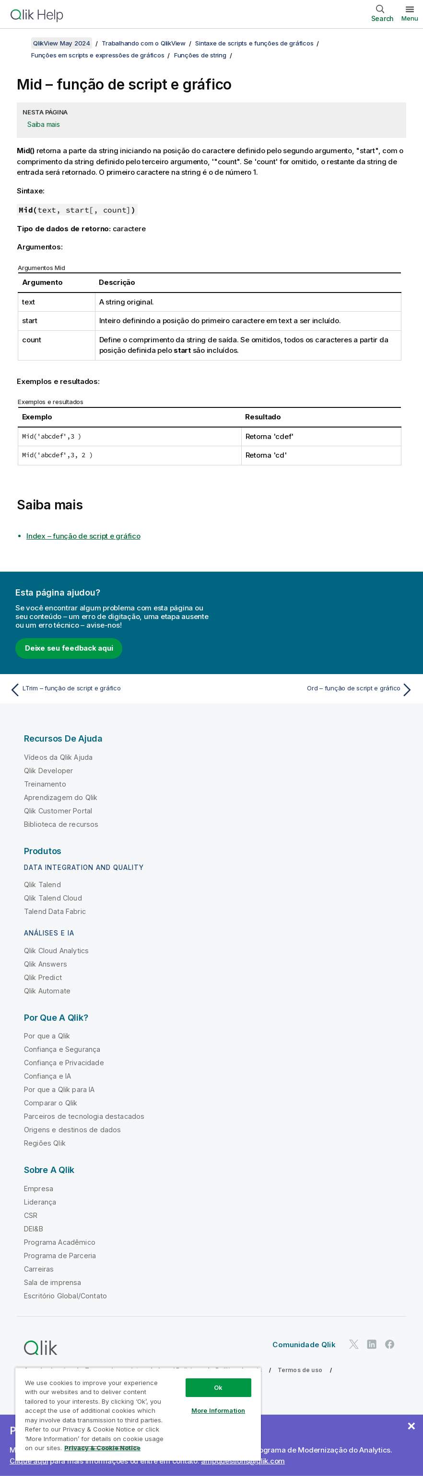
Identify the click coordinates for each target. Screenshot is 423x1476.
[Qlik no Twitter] (354, 1344)
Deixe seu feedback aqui (69, 648)
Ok (218, 1387)
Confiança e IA (47, 1076)
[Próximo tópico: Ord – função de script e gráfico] (316, 690)
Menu (409, 18)
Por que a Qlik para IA (59, 1089)
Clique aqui (29, 1460)
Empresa (38, 1188)
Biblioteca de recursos (61, 824)
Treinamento (45, 784)
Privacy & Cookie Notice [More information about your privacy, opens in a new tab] (102, 1448)
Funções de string (200, 55)
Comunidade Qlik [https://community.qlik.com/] (303, 1344)
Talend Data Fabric (55, 911)
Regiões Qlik (45, 1143)
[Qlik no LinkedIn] (371, 1344)
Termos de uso (300, 1370)
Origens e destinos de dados (72, 1130)
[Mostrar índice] (19, 43)
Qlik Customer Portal (58, 811)
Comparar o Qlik (50, 1103)
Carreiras (39, 1269)
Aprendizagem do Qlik (60, 797)
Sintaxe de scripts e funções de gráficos (254, 43)
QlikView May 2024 (61, 43)
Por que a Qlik (47, 1036)
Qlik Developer (48, 770)
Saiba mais (43, 124)
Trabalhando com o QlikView (144, 43)
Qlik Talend (42, 884)
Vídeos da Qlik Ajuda (58, 757)
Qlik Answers (45, 964)
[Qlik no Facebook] (390, 1344)
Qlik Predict (43, 977)
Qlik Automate (47, 991)
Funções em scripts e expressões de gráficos (97, 55)
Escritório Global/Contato (65, 1296)
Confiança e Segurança (62, 1049)
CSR (30, 1215)
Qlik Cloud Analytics (56, 950)
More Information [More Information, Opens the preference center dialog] (218, 1410)
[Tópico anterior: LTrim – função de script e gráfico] (107, 690)
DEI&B (33, 1229)
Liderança (40, 1202)
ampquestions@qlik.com (243, 1460)
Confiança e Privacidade (64, 1063)
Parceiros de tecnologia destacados (84, 1116)
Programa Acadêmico (59, 1242)
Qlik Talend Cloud (53, 898)
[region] (138, 1414)
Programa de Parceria (60, 1255)
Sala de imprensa (53, 1282)
